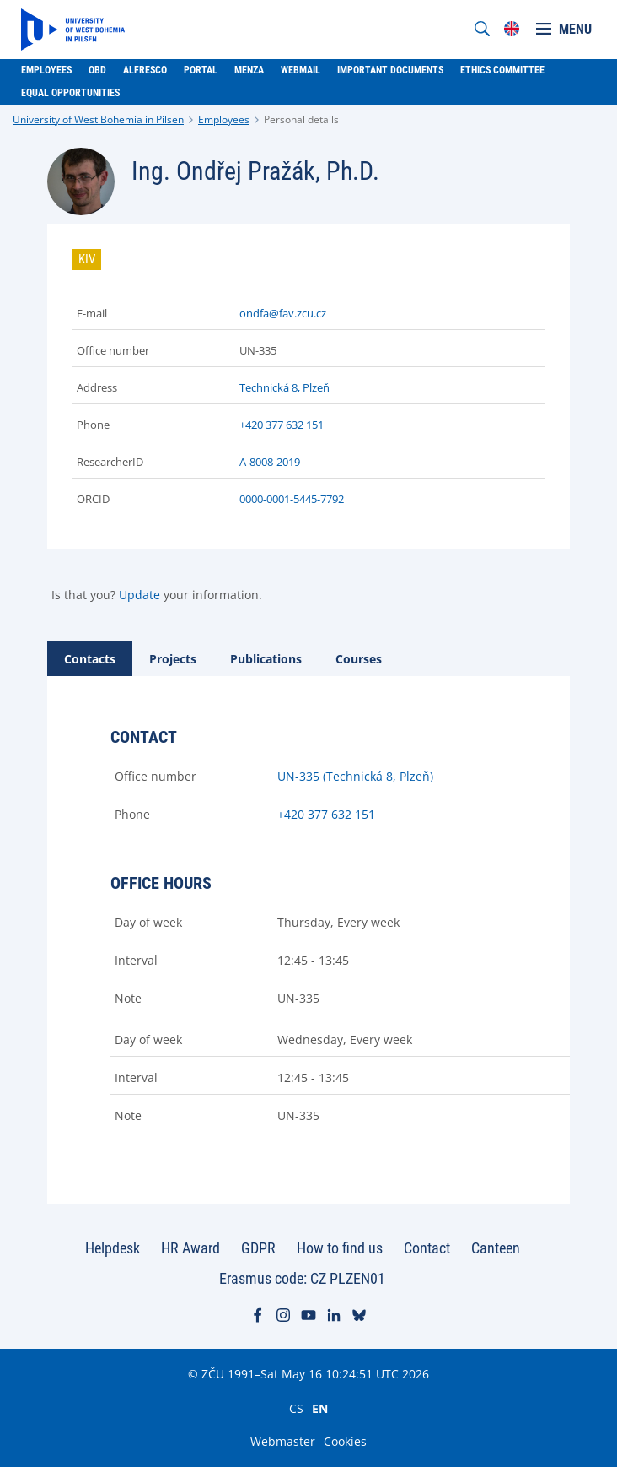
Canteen (495, 1248)
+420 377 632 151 (281, 424)
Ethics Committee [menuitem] (502, 70)
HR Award (190, 1248)
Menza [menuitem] (249, 70)
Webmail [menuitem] (300, 70)
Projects (172, 659)
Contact (427, 1248)
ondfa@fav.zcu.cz (282, 313)
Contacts (89, 659)
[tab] (89, 658)
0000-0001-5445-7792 (291, 498)
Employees (223, 119)
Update (139, 595)
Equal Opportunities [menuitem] (70, 93)
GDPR (258, 1248)
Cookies (345, 1441)
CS (296, 1408)
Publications (266, 659)
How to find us (340, 1248)
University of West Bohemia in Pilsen (98, 119)
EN (320, 1408)
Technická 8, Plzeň (284, 387)
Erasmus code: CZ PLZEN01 (302, 1278)
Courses (358, 659)
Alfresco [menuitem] (145, 70)
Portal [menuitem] (200, 70)
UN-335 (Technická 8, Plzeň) (355, 776)
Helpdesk (112, 1248)
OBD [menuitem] (97, 70)
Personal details (301, 119)
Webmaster (282, 1441)
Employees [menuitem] (46, 70)
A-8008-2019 (269, 461)
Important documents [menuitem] (390, 70)
